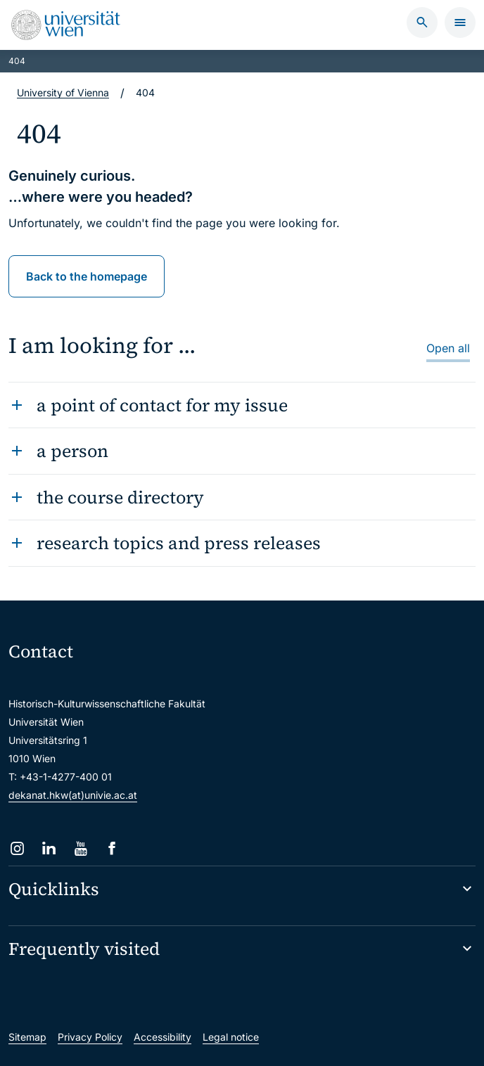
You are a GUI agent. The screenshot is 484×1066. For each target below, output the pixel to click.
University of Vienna (63, 92)
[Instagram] (17, 848)
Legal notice (231, 1037)
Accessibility (162, 1037)
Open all (448, 348)
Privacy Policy (90, 1037)
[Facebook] (112, 848)
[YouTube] (80, 848)
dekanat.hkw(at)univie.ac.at (72, 795)
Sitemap (27, 1037)
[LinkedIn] (48, 848)
